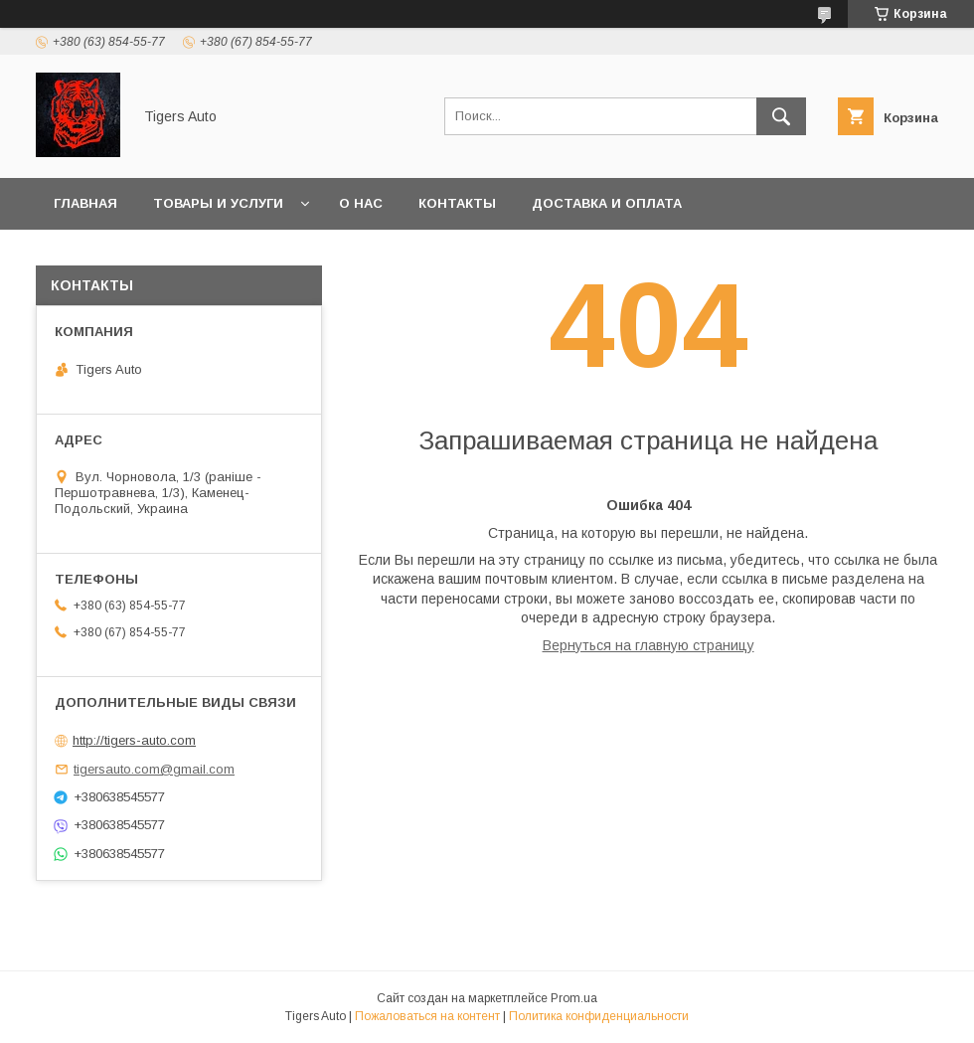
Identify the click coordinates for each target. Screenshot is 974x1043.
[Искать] (781, 116)
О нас (361, 203)
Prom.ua (574, 998)
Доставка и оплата (607, 203)
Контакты (457, 203)
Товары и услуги (218, 203)
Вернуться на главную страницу (648, 645)
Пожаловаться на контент (427, 1016)
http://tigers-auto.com (134, 740)
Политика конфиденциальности (599, 1016)
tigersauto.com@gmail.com (154, 769)
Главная (85, 203)
